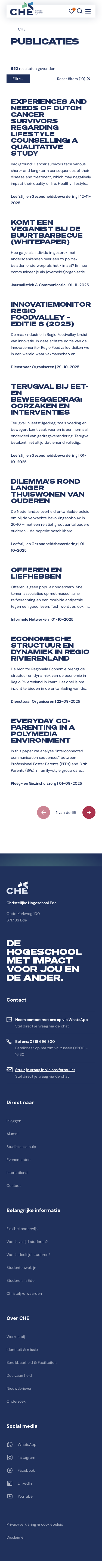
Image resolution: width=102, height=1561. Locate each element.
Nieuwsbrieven (19, 1388)
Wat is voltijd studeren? (27, 1241)
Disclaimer (16, 1537)
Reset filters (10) (71, 78)
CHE (22, 29)
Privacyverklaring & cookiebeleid (35, 1524)
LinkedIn (25, 1483)
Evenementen (18, 1159)
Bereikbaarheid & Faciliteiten (32, 1362)
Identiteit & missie (22, 1349)
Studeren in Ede (21, 1280)
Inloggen (14, 1120)
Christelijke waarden (24, 1293)
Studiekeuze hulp (21, 1146)
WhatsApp (27, 1444)
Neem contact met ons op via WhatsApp (51, 1019)
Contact (14, 1185)
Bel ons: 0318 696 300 (35, 1041)
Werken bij (16, 1336)
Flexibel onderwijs (22, 1228)
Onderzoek (16, 1401)
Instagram (26, 1457)
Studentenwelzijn (21, 1267)
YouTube (25, 1496)
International (17, 1172)
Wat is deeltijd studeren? (28, 1254)
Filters (18, 78)
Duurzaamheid (19, 1375)
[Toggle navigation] (88, 11)
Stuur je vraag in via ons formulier (45, 1069)
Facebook (26, 1470)
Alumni (12, 1133)
